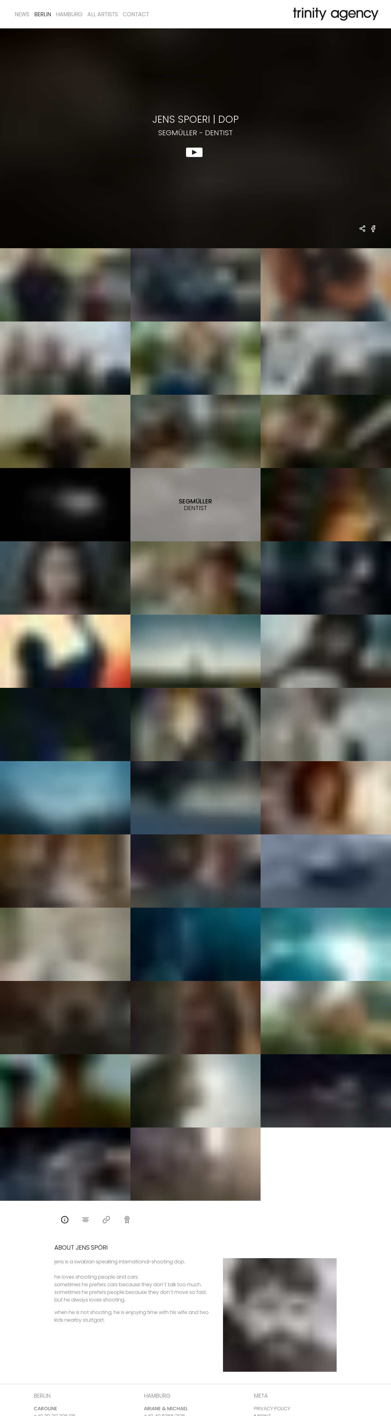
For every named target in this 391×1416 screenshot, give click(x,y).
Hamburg (69, 14)
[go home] (334, 14)
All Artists (102, 14)
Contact (136, 14)
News (22, 14)
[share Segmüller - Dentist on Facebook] (373, 232)
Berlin (42, 14)
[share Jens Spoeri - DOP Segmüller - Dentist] (362, 229)
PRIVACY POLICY (272, 1408)
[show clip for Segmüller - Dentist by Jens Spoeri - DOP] (195, 138)
